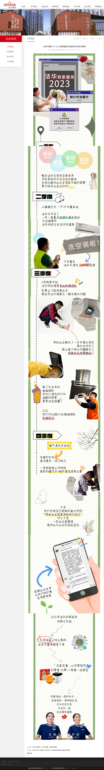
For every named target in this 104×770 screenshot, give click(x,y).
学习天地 (77, 6)
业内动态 (10, 52)
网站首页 (85, 38)
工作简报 (10, 61)
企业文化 (44, 6)
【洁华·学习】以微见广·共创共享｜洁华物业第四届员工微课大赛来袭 (51, 750)
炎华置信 (10, 764)
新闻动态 (55, 6)
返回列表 (29, 753)
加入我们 (87, 6)
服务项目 (66, 6)
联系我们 (98, 6)
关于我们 (34, 6)
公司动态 (10, 47)
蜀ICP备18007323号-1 (59, 768)
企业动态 (11, 38)
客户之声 (10, 56)
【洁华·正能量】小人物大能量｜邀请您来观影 (44, 747)
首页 (23, 6)
